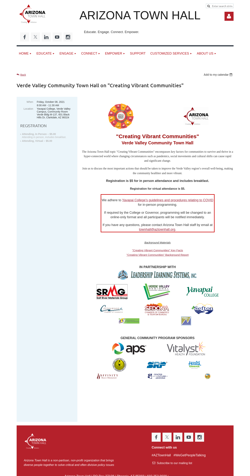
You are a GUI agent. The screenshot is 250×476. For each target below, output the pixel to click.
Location (28, 108)
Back (23, 74)
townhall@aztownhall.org (157, 229)
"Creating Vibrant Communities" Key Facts (157, 250)
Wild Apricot (192, 471)
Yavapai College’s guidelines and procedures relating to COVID (167, 200)
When (30, 101)
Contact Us (177, 452)
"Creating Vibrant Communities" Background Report (158, 254)
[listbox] (219, 74)
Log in (229, 16)
